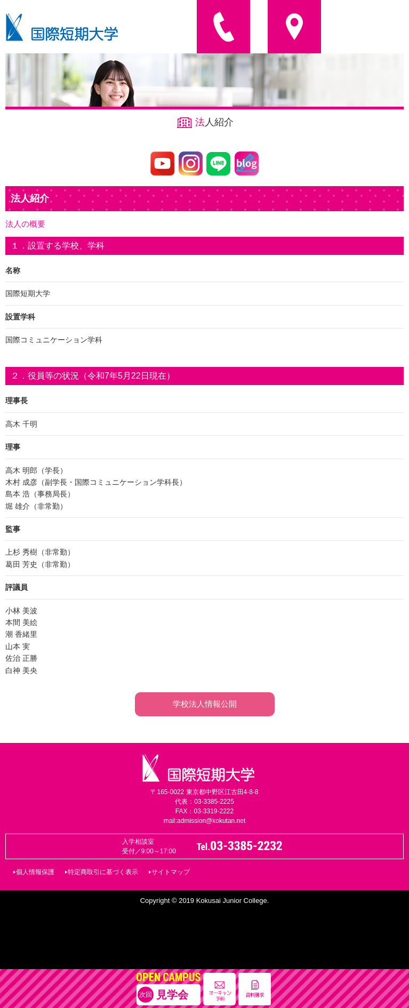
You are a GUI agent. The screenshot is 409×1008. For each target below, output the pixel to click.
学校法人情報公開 (205, 703)
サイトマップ (170, 872)
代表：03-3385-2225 (204, 801)
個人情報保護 (35, 872)
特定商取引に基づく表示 (103, 872)
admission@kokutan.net (211, 821)
